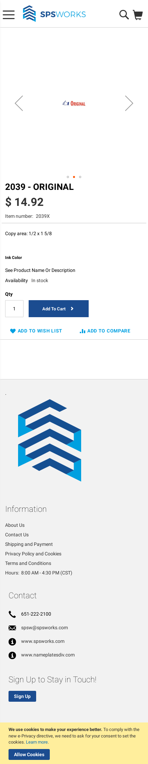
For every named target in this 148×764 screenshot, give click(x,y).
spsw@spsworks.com (44, 627)
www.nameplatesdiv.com (48, 654)
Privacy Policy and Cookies (33, 553)
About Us (15, 525)
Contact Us (17, 534)
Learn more (37, 742)
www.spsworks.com (42, 641)
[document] (75, 743)
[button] (18, 103)
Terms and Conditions (28, 563)
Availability (16, 280)
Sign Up (22, 696)
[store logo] (54, 14)
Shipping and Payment (29, 544)
